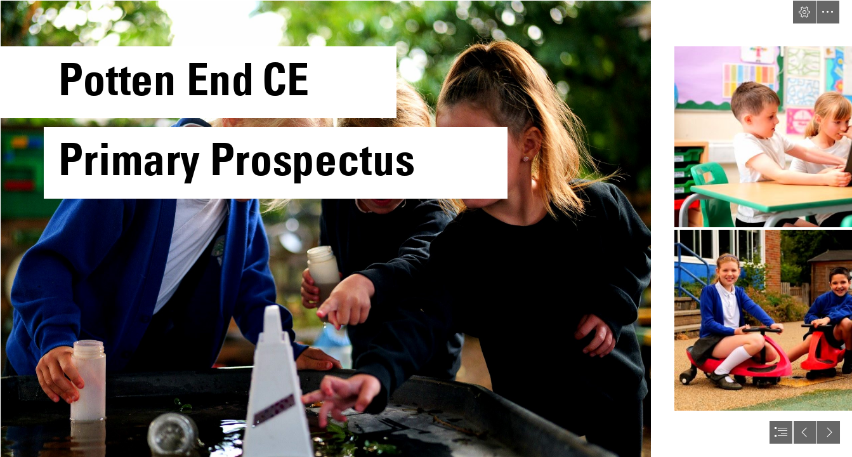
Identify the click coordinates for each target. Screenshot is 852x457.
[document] (426, 228)
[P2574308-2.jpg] (325, 228)
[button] (804, 12)
